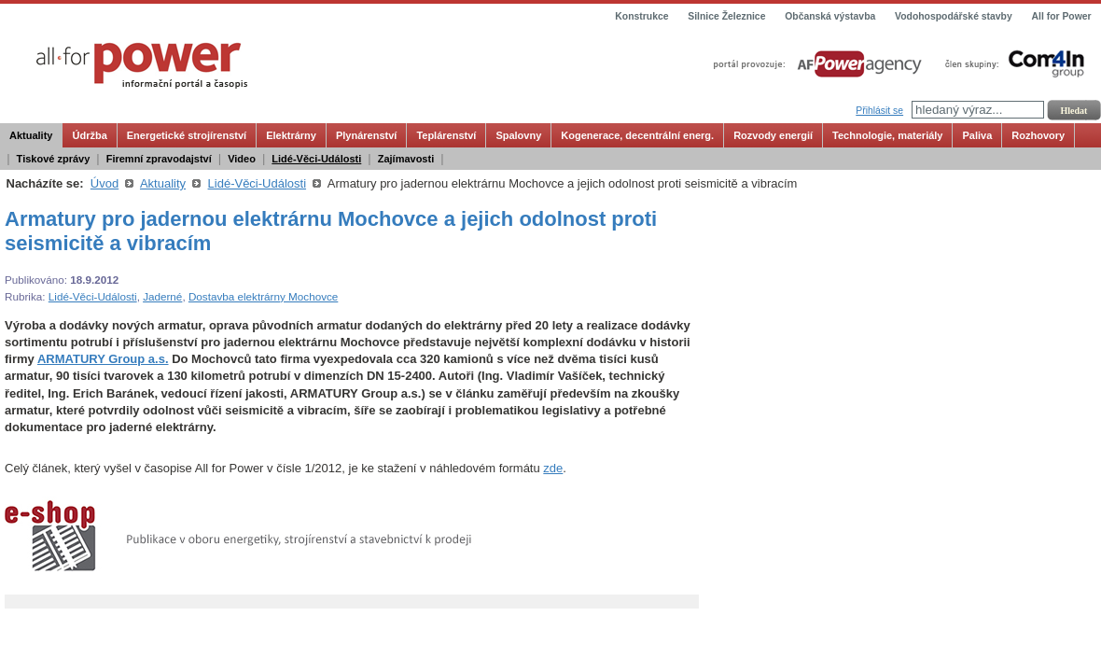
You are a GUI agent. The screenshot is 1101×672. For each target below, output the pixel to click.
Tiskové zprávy (54, 158)
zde (553, 468)
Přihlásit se (879, 110)
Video (242, 158)
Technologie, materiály (887, 135)
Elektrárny (291, 135)
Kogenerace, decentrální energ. (637, 135)
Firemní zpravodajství (159, 158)
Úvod (104, 183)
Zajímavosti (406, 158)
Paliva (977, 135)
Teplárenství (446, 135)
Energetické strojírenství (186, 135)
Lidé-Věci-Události (316, 158)
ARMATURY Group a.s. (103, 359)
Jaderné (162, 296)
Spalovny (518, 135)
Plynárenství (366, 135)
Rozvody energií (773, 135)
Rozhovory (1038, 135)
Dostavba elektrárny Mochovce (263, 296)
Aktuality (30, 135)
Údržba (89, 135)
